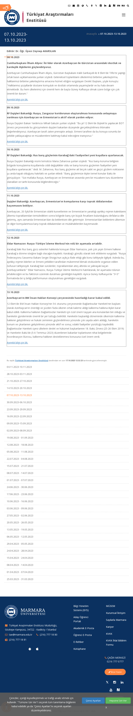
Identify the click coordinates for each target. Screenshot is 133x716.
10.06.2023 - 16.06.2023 (20, 501)
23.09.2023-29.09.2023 (19, 409)
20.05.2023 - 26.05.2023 (20, 522)
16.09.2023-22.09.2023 (19, 416)
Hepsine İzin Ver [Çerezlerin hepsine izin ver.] (118, 700)
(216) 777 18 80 (48, 634)
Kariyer (110, 626)
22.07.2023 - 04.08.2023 (20, 458)
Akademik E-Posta (83, 628)
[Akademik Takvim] (78, 5)
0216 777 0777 (115, 661)
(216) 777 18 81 (17, 639)
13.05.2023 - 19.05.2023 (20, 529)
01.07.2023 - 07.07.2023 (20, 480)
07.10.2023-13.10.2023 (19, 395)
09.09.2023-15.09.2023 (19, 423)
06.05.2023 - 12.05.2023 (20, 536)
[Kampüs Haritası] (91, 5)
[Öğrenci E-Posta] (69, 5)
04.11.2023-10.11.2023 (19, 366)
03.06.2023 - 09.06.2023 (20, 508)
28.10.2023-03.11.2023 (19, 374)
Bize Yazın (115, 672)
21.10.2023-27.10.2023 (19, 381)
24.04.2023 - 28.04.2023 (20, 550)
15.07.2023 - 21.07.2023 (20, 466)
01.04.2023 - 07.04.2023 (20, 572)
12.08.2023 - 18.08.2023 (20, 444)
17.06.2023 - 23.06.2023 (20, 494)
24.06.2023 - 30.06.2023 (20, 487)
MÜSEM (110, 606)
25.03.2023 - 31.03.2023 (20, 579)
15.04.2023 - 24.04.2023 (20, 557)
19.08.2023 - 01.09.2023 (20, 437)
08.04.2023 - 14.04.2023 (20, 565)
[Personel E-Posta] (73, 5)
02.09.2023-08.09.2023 (19, 430)
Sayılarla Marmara (116, 619)
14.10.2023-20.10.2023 (19, 388)
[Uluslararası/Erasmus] (82, 5)
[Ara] (127, 6)
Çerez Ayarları (93, 700)
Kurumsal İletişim (115, 613)
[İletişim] (87, 5)
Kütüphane (79, 648)
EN (118, 5)
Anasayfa (91, 33)
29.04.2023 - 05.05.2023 (20, 543)
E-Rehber (78, 642)
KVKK (109, 633)
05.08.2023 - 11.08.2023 (20, 451)
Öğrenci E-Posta (82, 635)
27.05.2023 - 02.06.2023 (20, 515)
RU (123, 5)
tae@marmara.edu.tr (20, 634)
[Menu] (123, 14)
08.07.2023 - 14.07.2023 (20, 473)
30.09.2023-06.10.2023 (19, 402)
